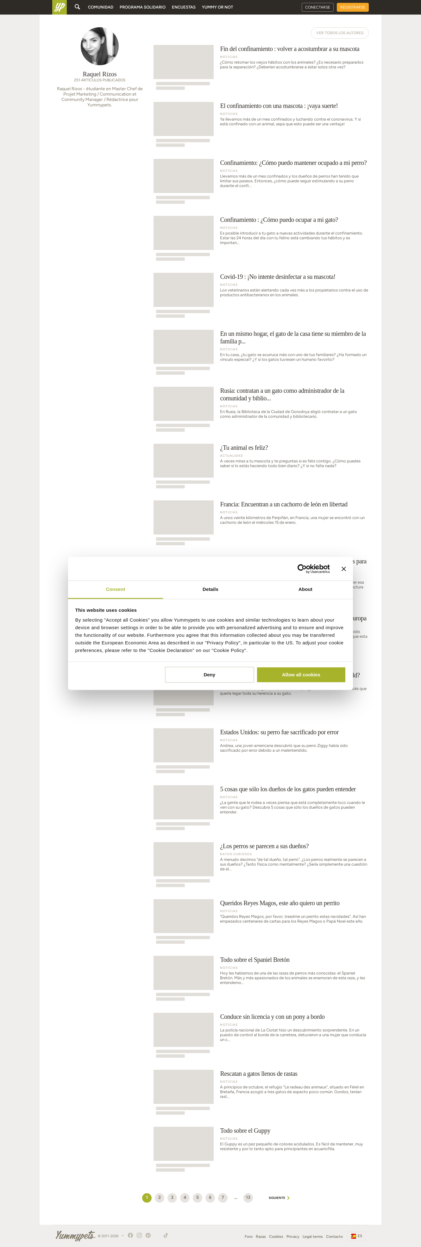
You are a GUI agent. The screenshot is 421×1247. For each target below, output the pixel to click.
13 (248, 1197)
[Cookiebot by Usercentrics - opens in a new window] (302, 568)
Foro (249, 1236)
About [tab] (305, 589)
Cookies (276, 1236)
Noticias (229, 57)
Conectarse (317, 7)
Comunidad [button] (100, 7)
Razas (261, 1236)
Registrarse (352, 7)
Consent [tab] (115, 589)
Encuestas (184, 7)
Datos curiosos (236, 854)
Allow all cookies (301, 674)
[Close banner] (344, 569)
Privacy (292, 1236)
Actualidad (231, 456)
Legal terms (313, 1236)
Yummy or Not (217, 7)
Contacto (334, 1236)
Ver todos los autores (339, 33)
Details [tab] (210, 589)
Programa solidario (143, 7)
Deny (209, 674)
